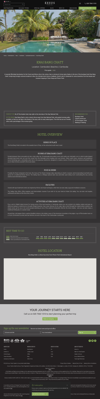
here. (11, 388)
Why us (61, 8)
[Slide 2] (47, 44)
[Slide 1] (46, 44)
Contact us (6, 351)
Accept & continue (40, 394)
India (52, 354)
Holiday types (24, 8)
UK (51, 349)
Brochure (73, 8)
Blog (52, 8)
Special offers (39, 8)
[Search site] (13, 4)
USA (52, 356)
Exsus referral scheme (79, 356)
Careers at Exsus (78, 354)
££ (54, 70)
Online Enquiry (7, 354)
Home (5, 55)
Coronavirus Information (9, 358)
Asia (17, 55)
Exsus (50, 3)
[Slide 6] (53, 44)
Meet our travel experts (79, 351)
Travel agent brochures (79, 358)
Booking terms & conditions (90, 363)
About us (76, 349)
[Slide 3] (49, 44)
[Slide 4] (50, 44)
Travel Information (8, 356)
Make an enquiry (87, 8)
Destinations (8, 8)
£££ (54, 70)
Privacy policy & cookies (65, 363)
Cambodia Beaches (30, 55)
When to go (30, 358)
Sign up (87, 332)
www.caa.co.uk (50, 374)
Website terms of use (77, 363)
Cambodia (21, 55)
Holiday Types (30, 351)
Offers (28, 354)
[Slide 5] (52, 44)
